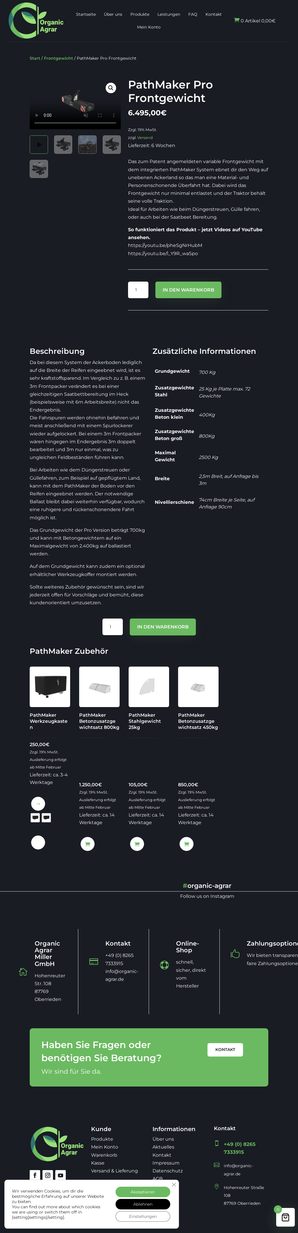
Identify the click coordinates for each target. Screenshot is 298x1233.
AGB (157, 1178)
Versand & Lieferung (114, 1171)
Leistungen (168, 14)
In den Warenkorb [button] (88, 844)
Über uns (113, 14)
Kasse (97, 1163)
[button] (111, 88)
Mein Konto (149, 27)
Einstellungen (143, 1216)
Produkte (139, 14)
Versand (145, 137)
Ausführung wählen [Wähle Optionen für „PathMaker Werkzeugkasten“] (38, 804)
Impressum (166, 1163)
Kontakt (213, 14)
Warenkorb (104, 1155)
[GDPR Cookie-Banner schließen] (173, 1184)
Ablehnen (142, 1204)
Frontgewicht (58, 58)
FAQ (192, 14)
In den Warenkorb (188, 290)
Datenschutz (167, 1171)
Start (35, 58)
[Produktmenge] (138, 290)
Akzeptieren (143, 1192)
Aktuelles (163, 1147)
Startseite (86, 14)
